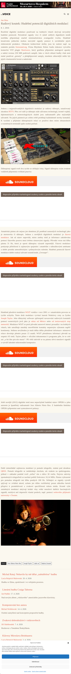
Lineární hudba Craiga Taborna (17, 589)
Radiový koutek (46, 563)
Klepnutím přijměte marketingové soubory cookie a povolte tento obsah (32, 194)
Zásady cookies (27, 671)
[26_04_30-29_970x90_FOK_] (35, 5)
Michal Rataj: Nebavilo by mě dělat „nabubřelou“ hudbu (29, 574)
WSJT (27, 312)
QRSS (3, 471)
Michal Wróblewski (9, 609)
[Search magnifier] (64, 14)
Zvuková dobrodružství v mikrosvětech (21, 620)
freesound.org (21, 47)
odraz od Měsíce (38, 321)
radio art (36, 563)
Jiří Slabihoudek (7, 624)
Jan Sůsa (4, 20)
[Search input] (56, 14)
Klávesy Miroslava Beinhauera (17, 635)
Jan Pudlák (5, 594)
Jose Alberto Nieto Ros (14, 563)
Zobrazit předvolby (35, 667)
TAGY (4, 563)
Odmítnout (35, 662)
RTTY (11, 111)
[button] (68, 643)
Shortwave (25, 50)
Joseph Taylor (6, 318)
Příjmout (35, 656)
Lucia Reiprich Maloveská (11, 578)
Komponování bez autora (14, 605)
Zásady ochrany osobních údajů (39, 671)
